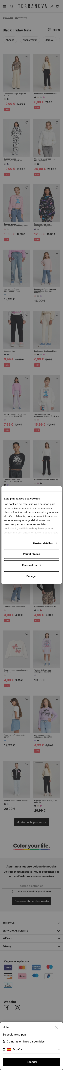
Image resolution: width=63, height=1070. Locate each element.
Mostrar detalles (43, 543)
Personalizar (31, 565)
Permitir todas (31, 553)
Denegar (31, 576)
